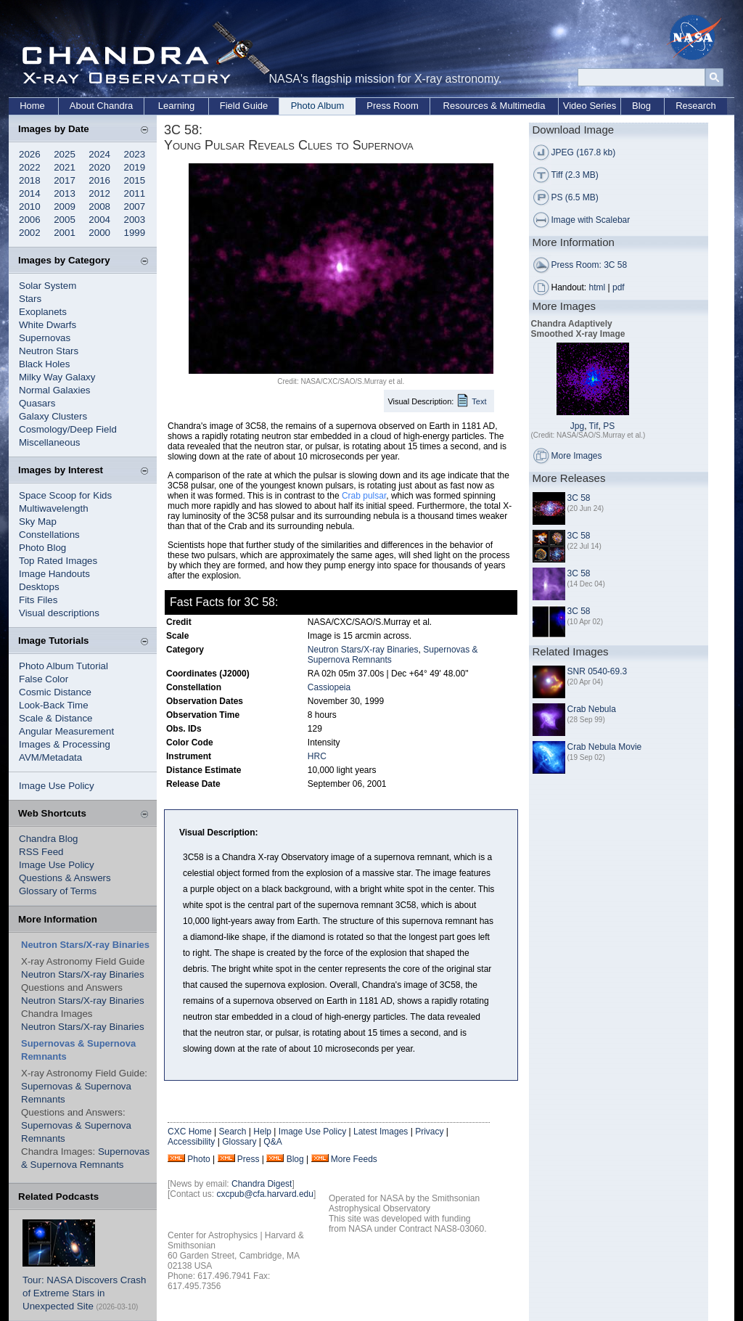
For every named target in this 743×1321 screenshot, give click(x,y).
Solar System (47, 285)
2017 (64, 180)
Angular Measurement (66, 731)
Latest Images (380, 1131)
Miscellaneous (49, 442)
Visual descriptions (59, 613)
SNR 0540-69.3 (597, 671)
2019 (135, 167)
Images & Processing (64, 744)
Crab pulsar (364, 496)
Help (262, 1131)
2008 (99, 206)
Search (232, 1131)
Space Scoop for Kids (65, 495)
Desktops (39, 586)
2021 (64, 167)
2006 (30, 219)
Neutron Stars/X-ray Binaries (82, 974)
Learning (176, 105)
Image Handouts (54, 573)
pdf (618, 287)
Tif (594, 426)
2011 (135, 193)
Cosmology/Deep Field (68, 429)
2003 (135, 219)
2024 (99, 154)
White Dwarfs (47, 324)
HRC (317, 756)
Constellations (49, 534)
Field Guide (244, 105)
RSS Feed (41, 851)
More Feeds (354, 1159)
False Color (43, 679)
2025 (64, 154)
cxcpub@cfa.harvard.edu (264, 1194)
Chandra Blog (48, 838)
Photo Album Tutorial (63, 665)
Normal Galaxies (55, 390)
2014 (30, 193)
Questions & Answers (65, 877)
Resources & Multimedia (494, 105)
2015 (135, 180)
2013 (64, 193)
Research (696, 105)
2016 (99, 180)
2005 (64, 219)
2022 (30, 167)
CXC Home (190, 1131)
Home (32, 105)
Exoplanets (43, 311)
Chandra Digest (261, 1184)
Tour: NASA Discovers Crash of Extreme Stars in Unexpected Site (84, 1293)
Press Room (392, 105)
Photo (198, 1159)
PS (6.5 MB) (575, 197)
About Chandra (101, 105)
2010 (30, 206)
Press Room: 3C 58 (589, 265)
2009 (64, 206)
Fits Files (38, 599)
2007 (135, 206)
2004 (99, 219)
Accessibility (191, 1142)
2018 (30, 180)
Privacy (429, 1131)
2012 (99, 193)
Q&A (272, 1142)
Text (479, 401)
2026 (30, 154)
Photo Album (318, 105)
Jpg (577, 426)
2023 (135, 154)
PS (609, 426)
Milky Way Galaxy (57, 377)
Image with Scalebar (591, 220)
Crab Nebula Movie (604, 747)
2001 (64, 232)
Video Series (589, 105)
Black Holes (44, 364)
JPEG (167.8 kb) (583, 152)
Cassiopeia (329, 687)
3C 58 (579, 498)
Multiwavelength (54, 508)
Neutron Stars (48, 350)
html (597, 287)
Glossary (239, 1142)
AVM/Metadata (50, 757)
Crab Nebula (591, 709)
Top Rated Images (58, 560)
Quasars (37, 403)
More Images (576, 456)
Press (248, 1159)
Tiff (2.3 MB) (575, 175)
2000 (99, 232)
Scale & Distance (56, 718)
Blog (641, 105)
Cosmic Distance (55, 692)
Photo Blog (42, 547)
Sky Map (38, 521)
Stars (30, 298)
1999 (135, 232)
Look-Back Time (54, 705)
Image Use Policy (56, 785)
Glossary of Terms (58, 891)
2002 (30, 232)
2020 (99, 167)
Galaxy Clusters (53, 416)
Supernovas (44, 337)
